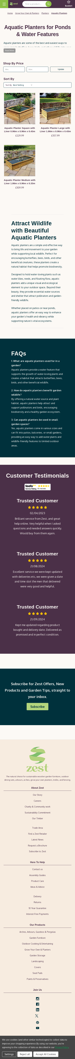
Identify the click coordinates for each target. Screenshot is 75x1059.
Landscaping (38, 961)
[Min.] (14, 69)
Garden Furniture (37, 938)
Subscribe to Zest (37, 851)
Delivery (37, 896)
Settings (9, 1054)
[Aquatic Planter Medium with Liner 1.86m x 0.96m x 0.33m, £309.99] (19, 160)
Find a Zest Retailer (37, 833)
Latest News (37, 839)
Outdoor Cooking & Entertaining (37, 943)
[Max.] (37, 69)
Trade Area (37, 828)
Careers (37, 801)
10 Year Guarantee (37, 908)
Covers (37, 967)
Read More (9, 50)
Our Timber (37, 818)
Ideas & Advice (37, 887)
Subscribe (37, 707)
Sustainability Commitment (37, 812)
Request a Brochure (37, 845)
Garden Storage (37, 955)
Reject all (25, 1054)
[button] (37, 706)
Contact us (37, 869)
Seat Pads (37, 973)
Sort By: (9, 85)
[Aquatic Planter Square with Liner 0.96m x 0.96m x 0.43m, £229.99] (19, 108)
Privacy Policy (61, 1047)
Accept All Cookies (46, 1054)
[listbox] (23, 85)
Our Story (37, 795)
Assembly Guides (37, 875)
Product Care (37, 881)
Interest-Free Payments (37, 914)
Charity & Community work (37, 806)
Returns (37, 902)
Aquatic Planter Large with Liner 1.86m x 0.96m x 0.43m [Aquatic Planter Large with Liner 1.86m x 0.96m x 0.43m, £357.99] (55, 130)
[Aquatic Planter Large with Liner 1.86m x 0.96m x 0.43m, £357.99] (55, 108)
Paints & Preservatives (37, 979)
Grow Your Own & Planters (38, 949)
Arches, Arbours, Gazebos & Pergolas (37, 932)
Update (61, 69)
